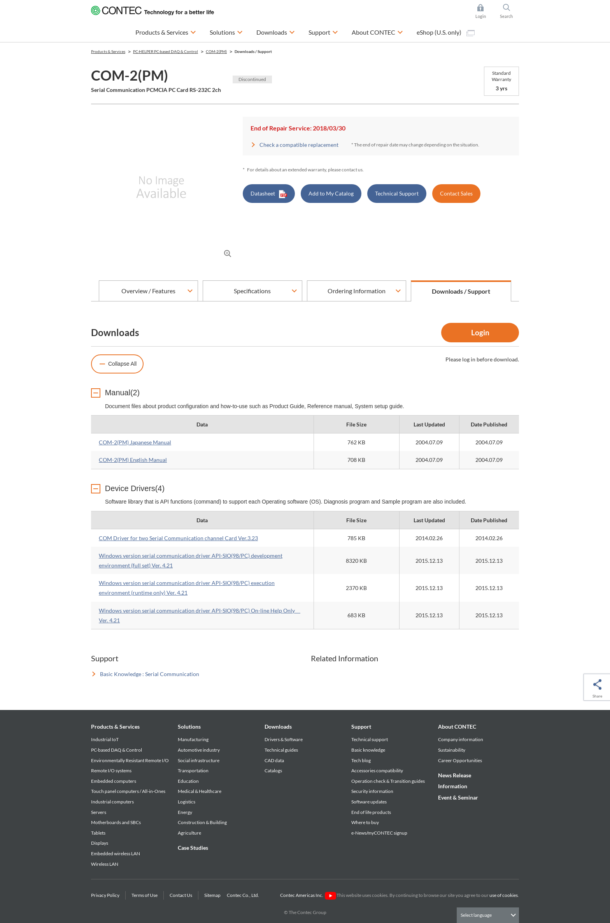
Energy (185, 812)
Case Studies (193, 848)
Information (452, 786)
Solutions (189, 727)
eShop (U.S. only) (446, 32)
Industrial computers (112, 802)
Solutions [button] (226, 31)
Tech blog (361, 760)
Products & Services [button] (165, 31)
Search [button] (509, 11)
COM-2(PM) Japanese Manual (135, 442)
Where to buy (365, 823)
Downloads (278, 727)
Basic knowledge (368, 750)
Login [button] (484, 11)
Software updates (369, 802)
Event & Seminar (458, 797)
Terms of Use (144, 895)
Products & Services (115, 727)
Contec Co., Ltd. (244, 895)
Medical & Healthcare (199, 791)
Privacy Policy (105, 895)
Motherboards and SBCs (116, 823)
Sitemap (212, 895)
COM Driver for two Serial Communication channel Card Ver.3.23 (178, 538)
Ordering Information (357, 290)
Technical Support (397, 193)
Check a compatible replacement (298, 144)
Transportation (193, 771)
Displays (99, 843)
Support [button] (323, 31)
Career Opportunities (460, 760)
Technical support (369, 740)
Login (480, 332)
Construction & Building (202, 823)
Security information (372, 791)
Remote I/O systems (111, 771)
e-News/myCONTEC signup (379, 833)
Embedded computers (113, 781)
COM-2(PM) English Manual (133, 460)
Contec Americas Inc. (308, 895)
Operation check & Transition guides (388, 781)
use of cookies (503, 895)
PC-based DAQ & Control (116, 750)
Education (188, 781)
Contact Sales (456, 193)
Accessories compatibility (377, 771)
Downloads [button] (275, 31)
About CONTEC (457, 727)
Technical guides (281, 750)
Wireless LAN (104, 864)
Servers (98, 812)
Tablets (98, 833)
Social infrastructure (198, 760)
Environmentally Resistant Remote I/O (130, 760)
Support (361, 727)
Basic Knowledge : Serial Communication (149, 674)
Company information (460, 740)
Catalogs (273, 771)
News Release (454, 775)
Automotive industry (199, 750)
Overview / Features (148, 290)
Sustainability (451, 750)
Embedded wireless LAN (115, 854)
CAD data (274, 760)
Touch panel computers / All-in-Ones (128, 791)
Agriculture (189, 833)
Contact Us (181, 895)
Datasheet (269, 194)
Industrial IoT (105, 740)
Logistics (186, 802)
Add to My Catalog (331, 193)
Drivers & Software (284, 740)
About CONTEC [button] (377, 31)
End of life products (371, 812)
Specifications (252, 290)
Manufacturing (193, 740)
